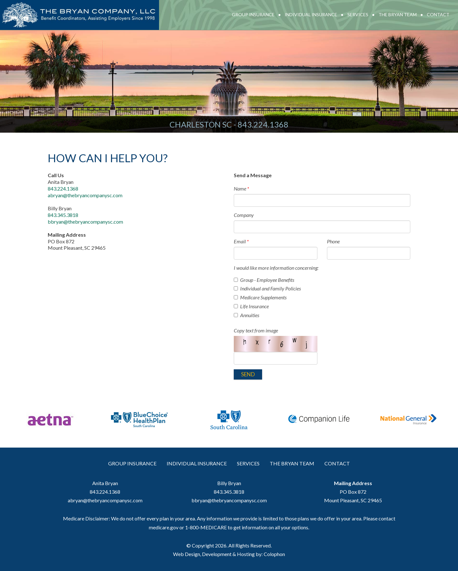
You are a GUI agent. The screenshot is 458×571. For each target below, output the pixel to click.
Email (241, 241)
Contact (438, 14)
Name (241, 188)
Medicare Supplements (260, 297)
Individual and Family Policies (267, 288)
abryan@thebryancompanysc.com (85, 195)
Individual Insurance (311, 14)
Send (248, 374)
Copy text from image (256, 330)
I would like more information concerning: (276, 268)
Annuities (246, 315)
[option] (49, 422)
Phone (333, 241)
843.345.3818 (63, 215)
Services (357, 14)
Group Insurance (253, 14)
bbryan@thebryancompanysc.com (85, 222)
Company (244, 215)
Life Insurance (251, 306)
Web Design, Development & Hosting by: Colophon (229, 554)
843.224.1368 (263, 124)
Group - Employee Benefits (264, 280)
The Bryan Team (397, 14)
